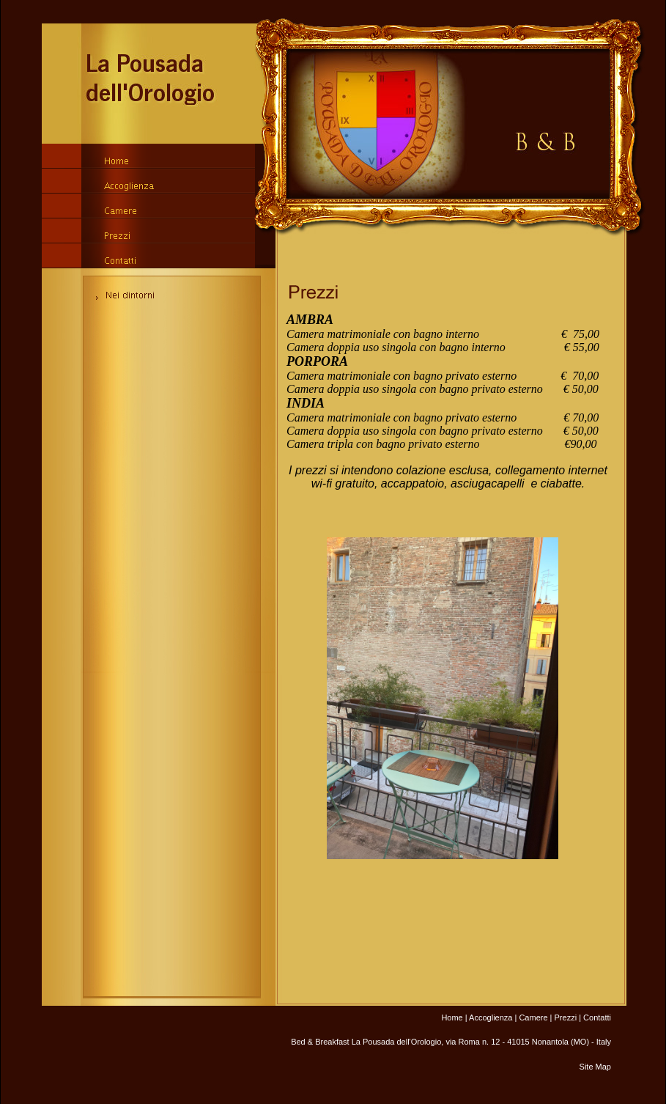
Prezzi (566, 1017)
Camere (533, 1017)
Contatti (597, 1017)
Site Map (595, 1066)
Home (451, 1017)
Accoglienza (490, 1017)
